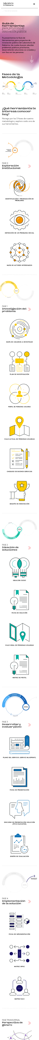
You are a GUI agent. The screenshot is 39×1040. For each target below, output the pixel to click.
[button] (34, 4)
